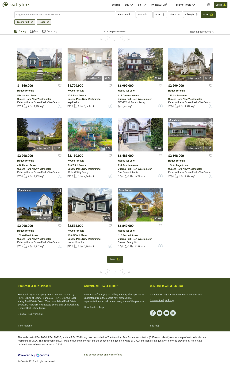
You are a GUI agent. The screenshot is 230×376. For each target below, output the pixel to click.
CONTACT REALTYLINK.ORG (166, 286)
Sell (140, 4)
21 (158, 78)
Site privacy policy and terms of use (103, 354)
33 (208, 148)
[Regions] (208, 5)
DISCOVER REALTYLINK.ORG (34, 286)
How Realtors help (94, 307)
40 (57, 78)
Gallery (23, 31)
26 (158, 148)
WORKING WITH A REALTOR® (101, 286)
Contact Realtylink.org (162, 300)
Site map (154, 325)
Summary (52, 31)
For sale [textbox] (142, 14)
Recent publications (200, 31)
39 (108, 78)
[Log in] (220, 5)
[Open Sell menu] (144, 5)
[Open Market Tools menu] (193, 5)
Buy (127, 4)
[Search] (115, 5)
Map (36, 31)
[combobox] (64, 14)
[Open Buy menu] (131, 5)
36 (57, 148)
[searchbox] (62, 14)
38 (208, 78)
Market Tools (183, 4)
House (42, 22)
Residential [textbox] (124, 14)
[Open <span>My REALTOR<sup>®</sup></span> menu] (170, 5)
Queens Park (22, 22)
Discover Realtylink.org (30, 314)
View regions (25, 325)
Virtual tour (94, 78)
